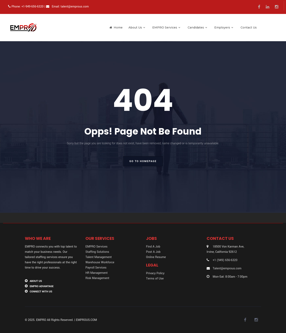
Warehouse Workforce (99, 262)
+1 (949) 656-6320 (225, 260)
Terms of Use (155, 278)
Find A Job (153, 246)
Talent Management (98, 257)
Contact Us (249, 27)
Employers (223, 27)
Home (116, 27)
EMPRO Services (166, 27)
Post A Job (153, 252)
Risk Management (97, 278)
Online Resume (156, 257)
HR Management (96, 273)
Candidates (197, 27)
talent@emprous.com (75, 6)
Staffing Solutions (97, 252)
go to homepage (143, 161)
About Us (136, 27)
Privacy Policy (155, 273)
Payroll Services (95, 268)
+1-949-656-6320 (32, 6)
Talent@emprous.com (227, 268)
